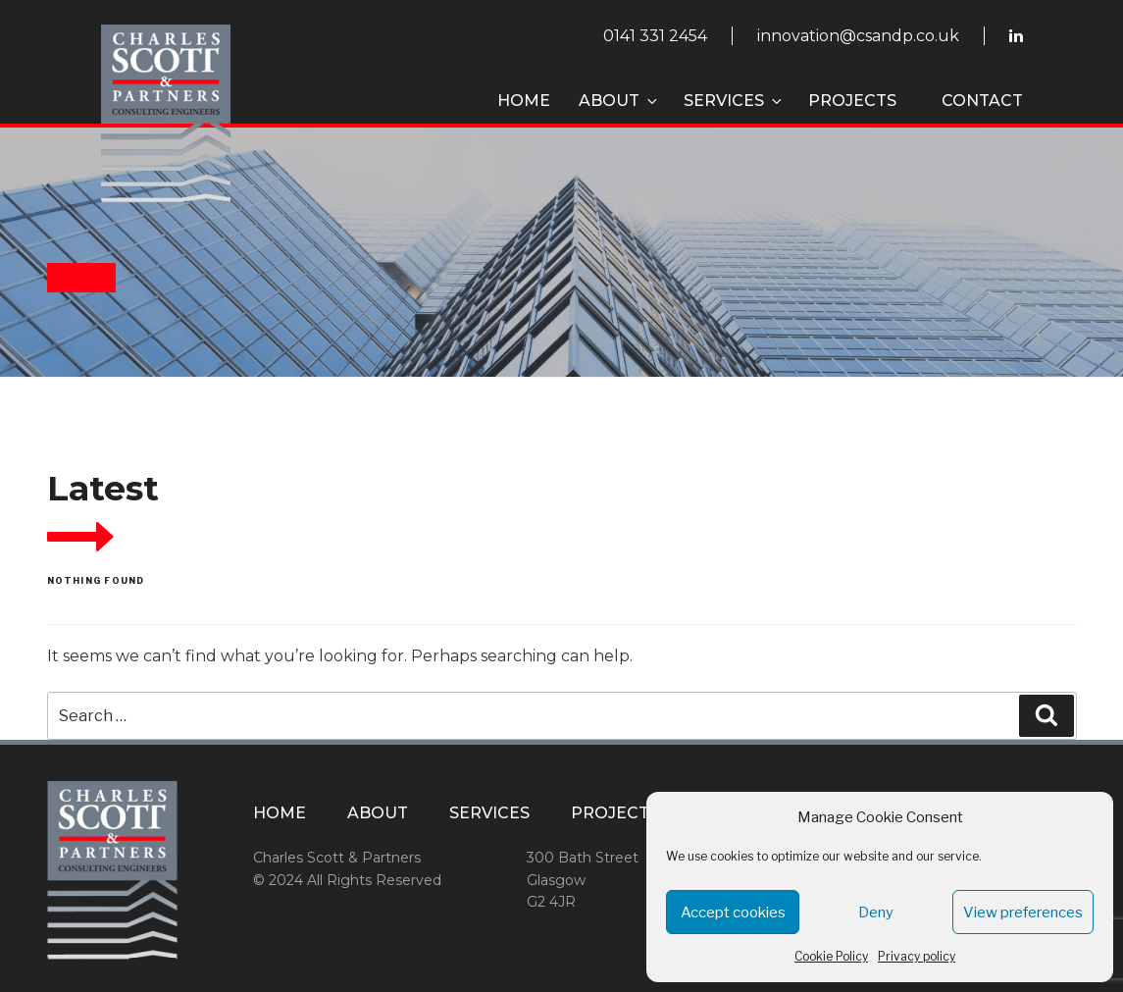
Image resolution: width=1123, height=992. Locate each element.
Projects (852, 100)
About (619, 100)
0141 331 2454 (655, 35)
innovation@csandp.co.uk (858, 35)
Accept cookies (733, 912)
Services (734, 100)
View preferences (1023, 912)
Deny (875, 912)
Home (523, 100)
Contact (982, 100)
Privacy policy (916, 956)
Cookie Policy (831, 956)
